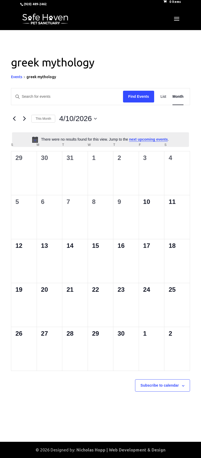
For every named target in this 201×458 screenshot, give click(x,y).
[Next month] (24, 119)
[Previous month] (14, 119)
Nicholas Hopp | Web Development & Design (120, 450)
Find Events (138, 96)
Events (16, 77)
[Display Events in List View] (163, 96)
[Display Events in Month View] (177, 96)
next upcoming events (148, 139)
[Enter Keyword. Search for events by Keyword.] (67, 96)
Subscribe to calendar (160, 385)
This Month (43, 119)
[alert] (100, 139)
